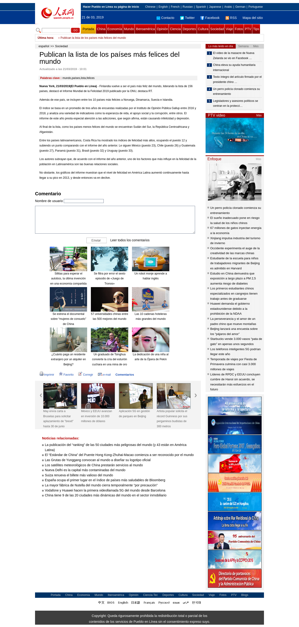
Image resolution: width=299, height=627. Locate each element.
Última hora (45, 37)
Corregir (85, 374)
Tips (256, 29)
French (175, 6)
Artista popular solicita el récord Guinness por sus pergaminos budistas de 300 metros (172, 419)
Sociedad (217, 29)
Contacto (165, 18)
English (163, 6)
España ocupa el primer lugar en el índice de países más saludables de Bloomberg (105, 480)
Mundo (129, 29)
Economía (114, 29)
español (44, 46)
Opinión (162, 29)
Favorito (66, 374)
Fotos (239, 29)
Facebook (209, 18)
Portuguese (256, 6)
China (101, 29)
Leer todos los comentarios (130, 240)
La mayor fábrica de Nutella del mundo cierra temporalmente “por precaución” (101, 485)
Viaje (229, 29)
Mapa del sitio (253, 18)
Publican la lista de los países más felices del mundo (93, 37)
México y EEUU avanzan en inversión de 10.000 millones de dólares (96, 416)
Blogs (244, 595)
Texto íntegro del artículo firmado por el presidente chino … (237, 79)
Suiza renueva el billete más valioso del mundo (79, 475)
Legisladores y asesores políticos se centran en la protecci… (235, 103)
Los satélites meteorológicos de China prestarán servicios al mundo (94, 465)
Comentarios (124, 374)
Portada (88, 29)
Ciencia (175, 29)
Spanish (201, 6)
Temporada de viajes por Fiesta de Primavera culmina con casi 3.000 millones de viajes (233, 364)
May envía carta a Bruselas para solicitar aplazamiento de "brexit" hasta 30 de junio (58, 419)
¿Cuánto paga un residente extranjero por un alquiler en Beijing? (68, 359)
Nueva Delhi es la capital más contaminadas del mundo (85, 470)
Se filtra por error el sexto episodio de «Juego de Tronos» (109, 278)
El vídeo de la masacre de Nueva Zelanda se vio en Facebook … (233, 55)
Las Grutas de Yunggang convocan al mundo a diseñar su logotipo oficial (98, 460)
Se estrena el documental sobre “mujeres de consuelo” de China (68, 319)
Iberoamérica (145, 29)
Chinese (150, 6)
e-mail (104, 374)
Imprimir (46, 374)
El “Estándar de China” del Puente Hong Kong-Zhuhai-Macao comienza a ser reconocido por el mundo (119, 455)
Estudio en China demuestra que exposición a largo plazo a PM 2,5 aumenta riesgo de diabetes (233, 278)
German (240, 6)
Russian (188, 6)
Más (259, 115)
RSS (231, 18)
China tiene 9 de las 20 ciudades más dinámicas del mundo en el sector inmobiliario (106, 495)
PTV (248, 29)
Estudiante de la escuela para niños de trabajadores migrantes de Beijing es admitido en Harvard (235, 263)
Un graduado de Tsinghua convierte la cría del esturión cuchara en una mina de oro (109, 359)
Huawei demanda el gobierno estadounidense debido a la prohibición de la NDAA (230, 308)
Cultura (203, 29)
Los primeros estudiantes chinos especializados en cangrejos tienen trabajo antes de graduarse (233, 293)
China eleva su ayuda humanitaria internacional (234, 67)
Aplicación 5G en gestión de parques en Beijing (134, 414)
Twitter (187, 18)
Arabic (228, 6)
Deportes (189, 29)
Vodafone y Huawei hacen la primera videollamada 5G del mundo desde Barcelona (105, 490)
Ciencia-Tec (150, 595)
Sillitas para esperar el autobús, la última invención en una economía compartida (68, 278)
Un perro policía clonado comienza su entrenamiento (236, 91)
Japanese (215, 6)
